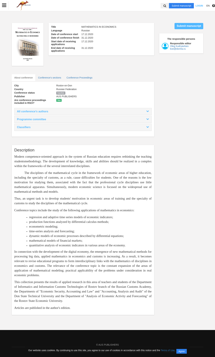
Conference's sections (49, 77)
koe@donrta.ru (178, 48)
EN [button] (208, 5)
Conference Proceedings (79, 77)
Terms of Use (168, 350)
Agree (181, 351)
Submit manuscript (181, 5)
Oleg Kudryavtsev (179, 46)
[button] (4, 5)
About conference (23, 77)
